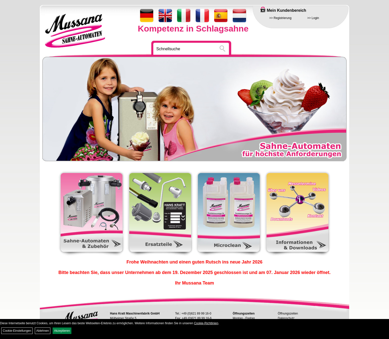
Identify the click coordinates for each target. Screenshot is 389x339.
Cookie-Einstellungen (17, 330)
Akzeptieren (62, 330)
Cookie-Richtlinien (206, 323)
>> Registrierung (280, 18)
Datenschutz (286, 318)
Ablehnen (42, 330)
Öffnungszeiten (288, 313)
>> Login (313, 18)
